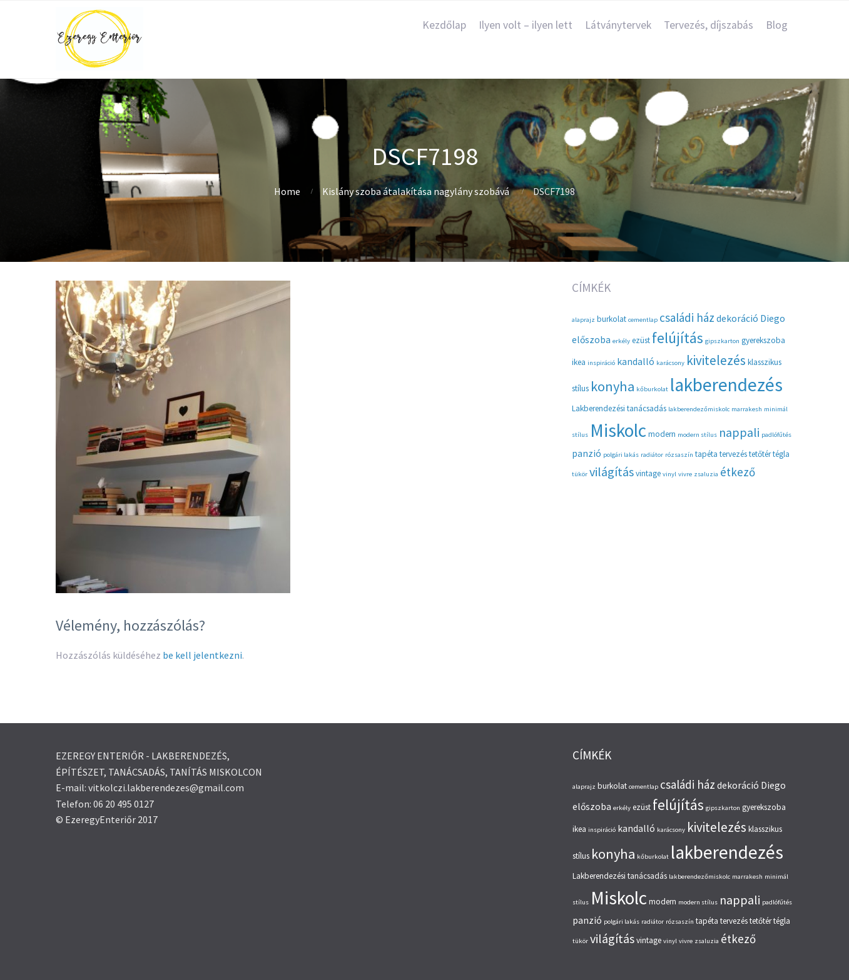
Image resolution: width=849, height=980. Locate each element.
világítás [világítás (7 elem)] (611, 471)
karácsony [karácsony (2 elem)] (670, 363)
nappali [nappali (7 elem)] (739, 432)
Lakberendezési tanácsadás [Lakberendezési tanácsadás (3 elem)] (619, 408)
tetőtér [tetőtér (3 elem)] (760, 454)
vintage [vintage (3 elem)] (648, 473)
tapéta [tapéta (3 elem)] (706, 454)
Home (287, 191)
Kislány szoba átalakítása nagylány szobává (415, 191)
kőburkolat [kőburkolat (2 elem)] (652, 389)
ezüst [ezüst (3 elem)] (641, 340)
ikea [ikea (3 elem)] (579, 362)
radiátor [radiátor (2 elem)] (652, 455)
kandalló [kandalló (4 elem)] (635, 362)
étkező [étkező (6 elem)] (737, 471)
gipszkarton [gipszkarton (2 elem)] (722, 341)
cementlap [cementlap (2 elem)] (643, 320)
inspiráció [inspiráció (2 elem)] (601, 363)
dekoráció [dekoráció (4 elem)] (737, 318)
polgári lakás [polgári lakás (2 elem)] (621, 455)
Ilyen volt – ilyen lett (525, 25)
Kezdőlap (444, 25)
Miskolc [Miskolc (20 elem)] (618, 430)
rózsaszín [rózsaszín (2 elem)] (679, 455)
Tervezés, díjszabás (708, 25)
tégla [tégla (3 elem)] (781, 454)
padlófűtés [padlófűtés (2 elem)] (776, 435)
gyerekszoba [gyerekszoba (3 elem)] (763, 340)
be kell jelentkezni (202, 655)
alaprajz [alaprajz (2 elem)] (583, 320)
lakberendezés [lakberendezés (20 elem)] (726, 384)
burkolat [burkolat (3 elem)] (611, 319)
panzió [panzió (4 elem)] (586, 453)
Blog (777, 25)
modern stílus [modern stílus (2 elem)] (697, 435)
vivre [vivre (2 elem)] (685, 474)
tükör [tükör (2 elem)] (579, 474)
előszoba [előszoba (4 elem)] (591, 340)
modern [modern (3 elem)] (662, 434)
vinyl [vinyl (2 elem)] (669, 474)
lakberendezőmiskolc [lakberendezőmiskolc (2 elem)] (699, 409)
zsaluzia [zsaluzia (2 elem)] (706, 474)
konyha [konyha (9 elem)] (612, 386)
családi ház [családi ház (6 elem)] (686, 317)
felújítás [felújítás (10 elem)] (677, 338)
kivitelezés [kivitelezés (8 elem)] (716, 360)
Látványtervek (618, 25)
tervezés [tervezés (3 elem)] (733, 454)
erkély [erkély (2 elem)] (621, 341)
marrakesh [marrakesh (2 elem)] (746, 409)
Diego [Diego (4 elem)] (772, 318)
